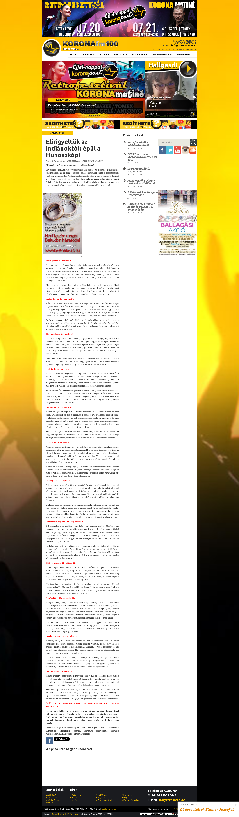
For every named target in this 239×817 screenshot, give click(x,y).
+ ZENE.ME (49, 803)
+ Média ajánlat (51, 798)
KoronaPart (184, 54)
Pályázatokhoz (162, 54)
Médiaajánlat (140, 54)
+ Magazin (100, 798)
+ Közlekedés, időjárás (131, 800)
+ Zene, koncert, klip (104, 800)
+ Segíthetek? (50, 795)
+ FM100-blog (101, 795)
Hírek (74, 54)
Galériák (103, 54)
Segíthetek (120, 54)
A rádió (88, 54)
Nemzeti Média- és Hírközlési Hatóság (65, 814)
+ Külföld (73, 800)
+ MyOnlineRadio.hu (53, 800)
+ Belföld (73, 798)
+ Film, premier (128, 795)
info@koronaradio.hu (172, 800)
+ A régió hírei (76, 795)
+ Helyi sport (127, 798)
